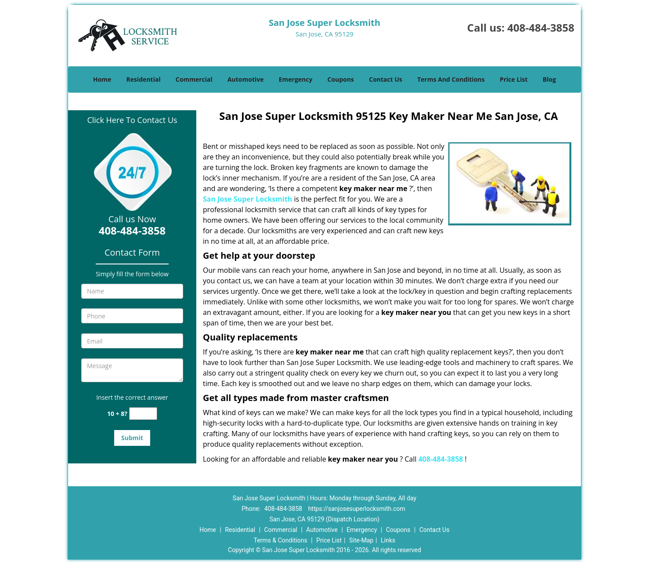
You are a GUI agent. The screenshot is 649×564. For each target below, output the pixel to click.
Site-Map (361, 540)
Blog (549, 79)
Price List (514, 79)
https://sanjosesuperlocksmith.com (356, 508)
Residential (143, 79)
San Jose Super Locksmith (247, 199)
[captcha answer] (143, 413)
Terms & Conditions (280, 540)
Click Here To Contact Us (132, 120)
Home (102, 79)
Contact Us (385, 79)
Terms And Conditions (451, 79)
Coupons (341, 79)
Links (388, 540)
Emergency (296, 79)
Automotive (245, 79)
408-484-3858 (540, 27)
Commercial (194, 79)
